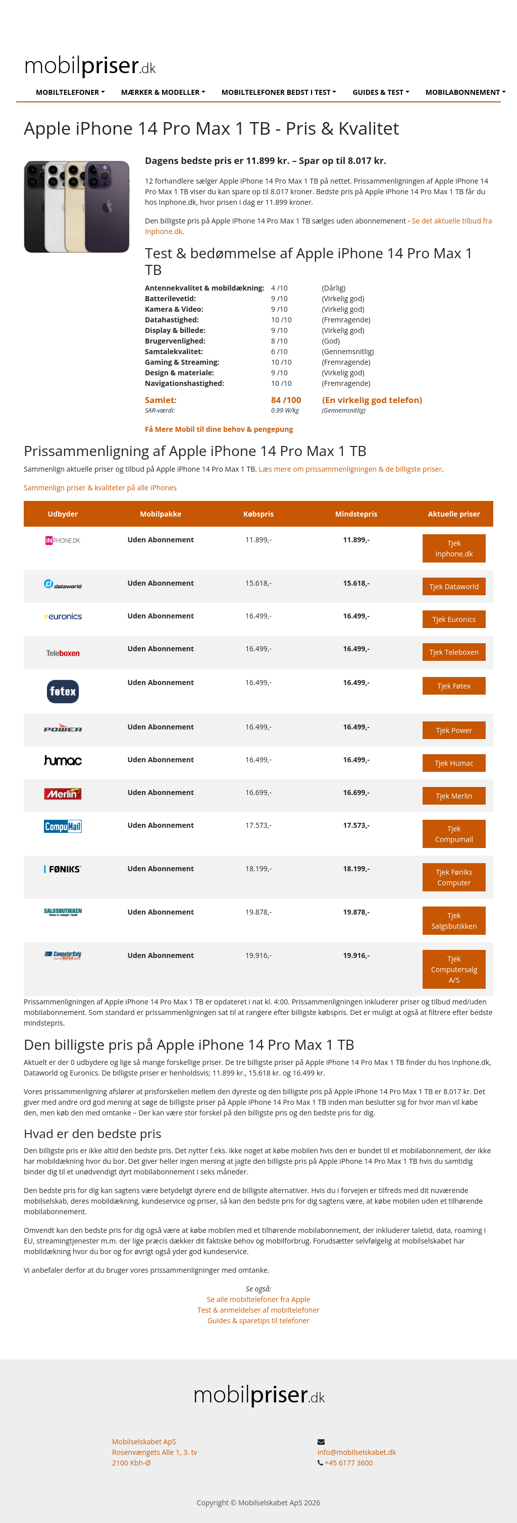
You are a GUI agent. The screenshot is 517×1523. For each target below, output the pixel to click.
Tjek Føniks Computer (454, 877)
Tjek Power (454, 730)
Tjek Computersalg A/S (454, 969)
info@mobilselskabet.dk (357, 1452)
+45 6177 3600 (349, 1463)
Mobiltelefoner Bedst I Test (276, 92)
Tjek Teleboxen (454, 652)
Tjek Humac (454, 763)
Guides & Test (377, 92)
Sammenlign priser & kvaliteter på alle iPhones (100, 487)
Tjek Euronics (454, 619)
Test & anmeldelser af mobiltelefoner (258, 1310)
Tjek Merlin (454, 796)
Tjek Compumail (454, 834)
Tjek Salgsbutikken (454, 921)
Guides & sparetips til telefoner (258, 1320)
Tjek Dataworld (454, 586)
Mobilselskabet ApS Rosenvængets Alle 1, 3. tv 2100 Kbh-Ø (154, 1452)
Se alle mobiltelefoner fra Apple (259, 1299)
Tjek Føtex (454, 686)
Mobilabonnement (463, 92)
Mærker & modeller (160, 92)
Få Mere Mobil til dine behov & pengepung (219, 429)
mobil (90, 64)
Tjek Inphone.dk (454, 548)
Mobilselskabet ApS (270, 1502)
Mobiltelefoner (67, 92)
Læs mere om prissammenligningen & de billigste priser (350, 469)
